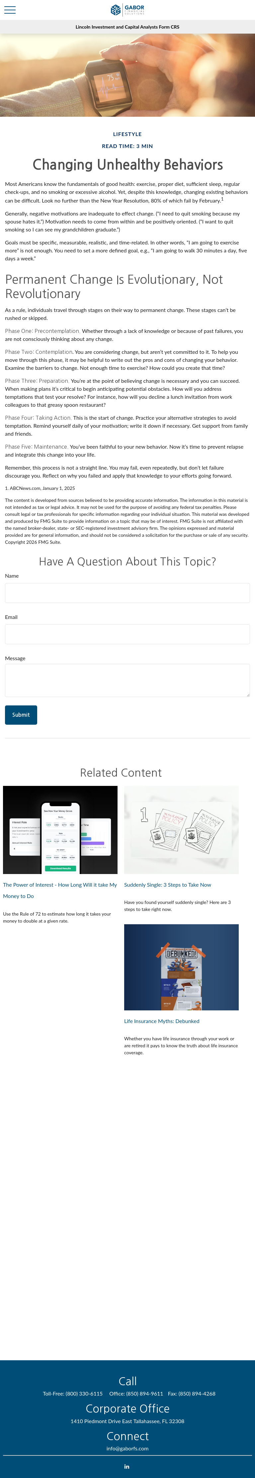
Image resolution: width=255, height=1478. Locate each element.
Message (15, 658)
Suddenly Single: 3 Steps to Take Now (167, 884)
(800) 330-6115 (84, 1393)
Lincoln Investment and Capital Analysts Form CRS (127, 27)
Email (11, 617)
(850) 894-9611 (144, 1393)
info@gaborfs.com (128, 1448)
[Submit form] (21, 715)
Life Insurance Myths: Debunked (162, 1021)
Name (12, 575)
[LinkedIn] (127, 1466)
